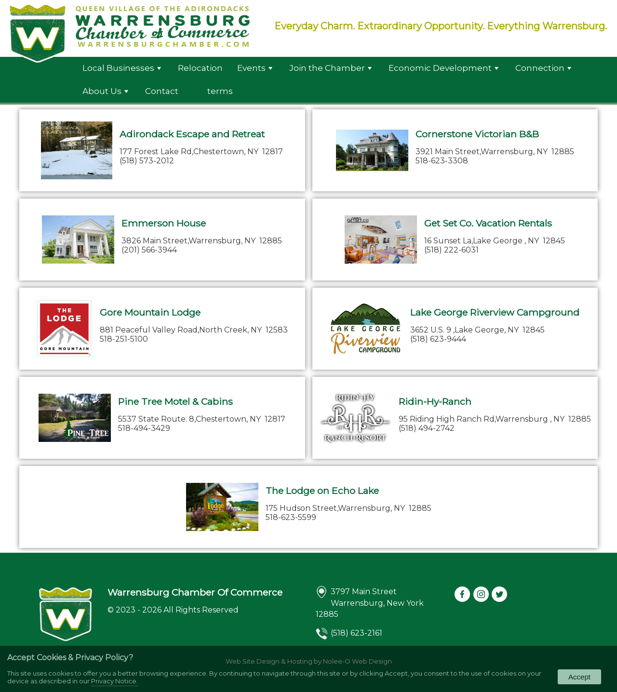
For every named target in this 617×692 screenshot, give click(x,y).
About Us (105, 91)
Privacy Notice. (114, 681)
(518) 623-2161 (356, 633)
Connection (543, 68)
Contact (161, 91)
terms (220, 91)
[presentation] (463, 594)
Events (254, 68)
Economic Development (443, 68)
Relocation (200, 68)
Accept (579, 677)
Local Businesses (121, 68)
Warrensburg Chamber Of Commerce (194, 592)
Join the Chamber (330, 68)
